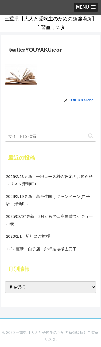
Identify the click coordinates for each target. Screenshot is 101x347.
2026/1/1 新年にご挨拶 (28, 236)
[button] (90, 136)
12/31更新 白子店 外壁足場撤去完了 (41, 249)
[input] (50, 136)
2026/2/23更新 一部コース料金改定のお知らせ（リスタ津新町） (49, 180)
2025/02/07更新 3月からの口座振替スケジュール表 (49, 220)
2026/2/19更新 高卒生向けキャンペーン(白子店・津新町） (48, 200)
